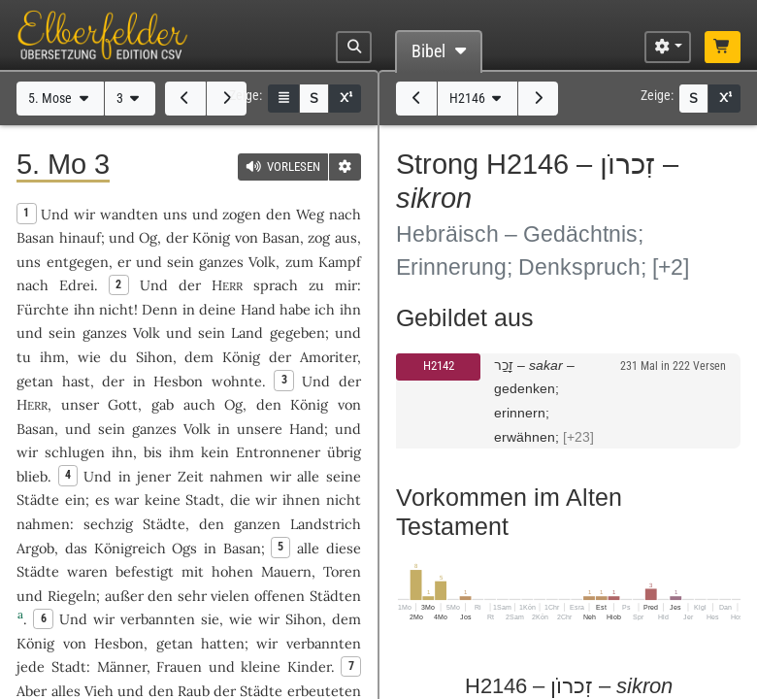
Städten (335, 595)
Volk (262, 261)
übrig (344, 452)
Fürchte (42, 309)
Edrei (76, 285)
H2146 (477, 98)
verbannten (157, 619)
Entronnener (278, 452)
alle (308, 476)
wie (89, 357)
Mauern (286, 571)
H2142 (438, 365)
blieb (32, 476)
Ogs (184, 548)
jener (154, 476)
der (113, 381)
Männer (122, 666)
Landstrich (325, 524)
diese (343, 548)
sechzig (108, 524)
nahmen (236, 476)
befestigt (144, 571)
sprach (275, 285)
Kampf (339, 261)
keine (163, 499)
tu (23, 357)
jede (30, 666)
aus (346, 237)
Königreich (130, 548)
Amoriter (328, 357)
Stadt (202, 499)
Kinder (309, 666)
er (124, 261)
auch (199, 404)
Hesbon (178, 381)
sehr (192, 595)
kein (215, 452)
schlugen (75, 452)
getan (34, 381)
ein (75, 499)
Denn (160, 309)
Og (148, 237)
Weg (310, 214)
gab (162, 404)
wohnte (237, 381)
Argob (35, 548)
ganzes (221, 261)
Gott (123, 404)
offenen (279, 595)
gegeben (297, 332)
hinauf (80, 237)
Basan (35, 237)
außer (124, 595)
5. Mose (60, 98)
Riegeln (72, 595)
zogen (241, 214)
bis (153, 452)
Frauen (179, 666)
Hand (258, 309)
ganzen (257, 524)
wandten (129, 214)
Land (247, 332)
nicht (116, 309)
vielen (230, 595)
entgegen (78, 261)
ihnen (301, 499)
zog (319, 237)
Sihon (154, 357)
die (240, 499)
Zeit (191, 476)
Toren (342, 571)
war (127, 499)
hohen (232, 571)
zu (316, 285)
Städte (37, 499)
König (211, 237)
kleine (260, 666)
